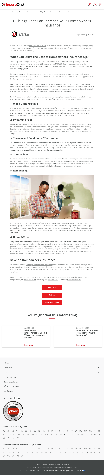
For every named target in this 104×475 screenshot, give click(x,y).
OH (51, 434)
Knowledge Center (17, 12)
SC (73, 434)
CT (30, 431)
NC (42, 434)
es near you (77, 280)
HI (48, 431)
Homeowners (31, 12)
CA (22, 431)
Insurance (52, 368)
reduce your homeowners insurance (39, 265)
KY (72, 431)
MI (95, 431)
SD (78, 434)
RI (69, 434)
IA (63, 431)
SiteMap (8, 391)
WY (18, 438)
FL (39, 431)
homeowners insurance (37, 46)
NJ (28, 434)
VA (99, 434)
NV (19, 434)
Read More (28, 345)
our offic (70, 280)
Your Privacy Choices (76, 470)
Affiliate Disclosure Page (69, 467)
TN (82, 434)
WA (4, 438)
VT (95, 434)
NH (23, 434)
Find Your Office (52, 302)
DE (35, 431)
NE (19, 452)
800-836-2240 (53, 280)
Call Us (52, 295)
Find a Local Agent (12, 386)
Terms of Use (24, 470)
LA (76, 431)
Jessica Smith (24, 35)
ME (80, 431)
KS (68, 431)
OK (56, 434)
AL (4, 431)
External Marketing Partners (56, 470)
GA (43, 431)
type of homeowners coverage (74, 48)
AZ (13, 431)
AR (17, 431)
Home (6, 12)
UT (91, 434)
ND (46, 434)
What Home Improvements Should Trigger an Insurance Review (35, 334)
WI (13, 438)
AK (8, 431)
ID (52, 431)
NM (32, 434)
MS (4, 434)
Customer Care (52, 377)
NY (37, 434)
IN (59, 431)
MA (90, 431)
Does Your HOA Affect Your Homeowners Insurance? (87, 332)
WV (9, 438)
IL (55, 431)
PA (65, 434)
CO (26, 431)
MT (14, 434)
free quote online (30, 280)
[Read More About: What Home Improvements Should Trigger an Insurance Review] (12, 336)
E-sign (43, 470)
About (52, 372)
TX (86, 434)
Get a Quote (52, 287)
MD (85, 431)
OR (61, 434)
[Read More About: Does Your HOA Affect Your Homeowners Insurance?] (64, 336)
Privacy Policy (34, 470)
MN (99, 431)
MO (9, 434)
